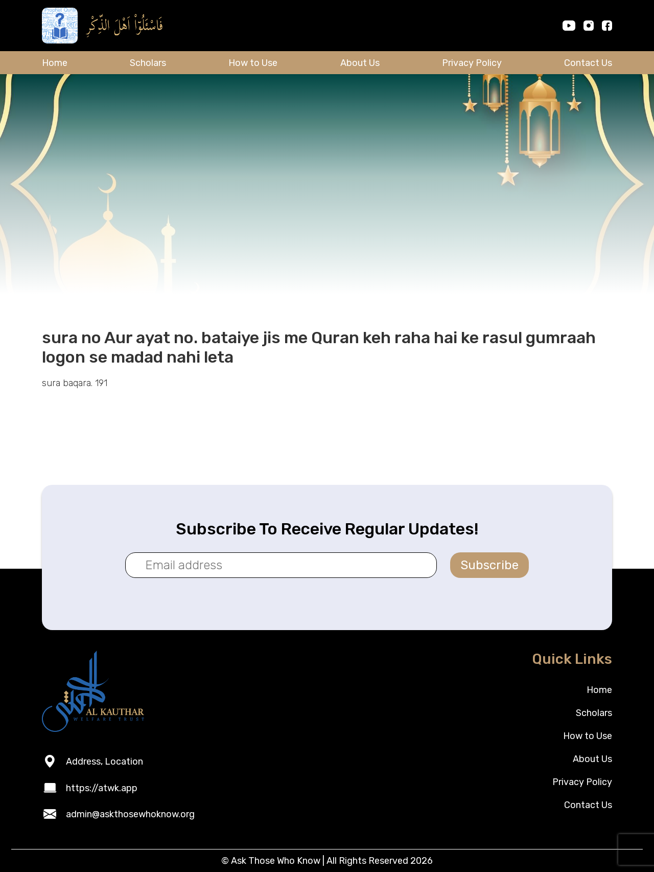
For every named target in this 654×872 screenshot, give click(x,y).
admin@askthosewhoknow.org (130, 814)
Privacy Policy (472, 63)
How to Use (252, 63)
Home (54, 63)
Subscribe (489, 565)
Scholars (148, 63)
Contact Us (588, 63)
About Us (360, 63)
